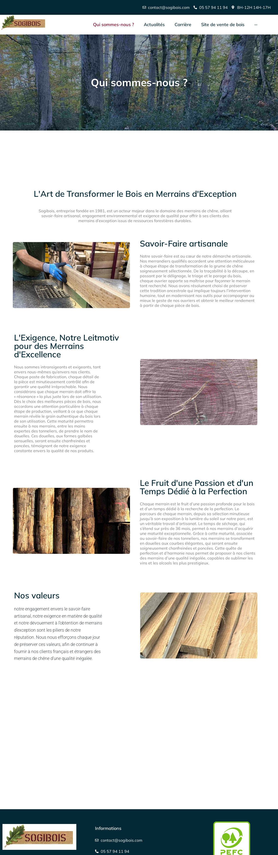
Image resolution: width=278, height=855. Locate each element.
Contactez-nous (23, 792)
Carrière (15, 807)
